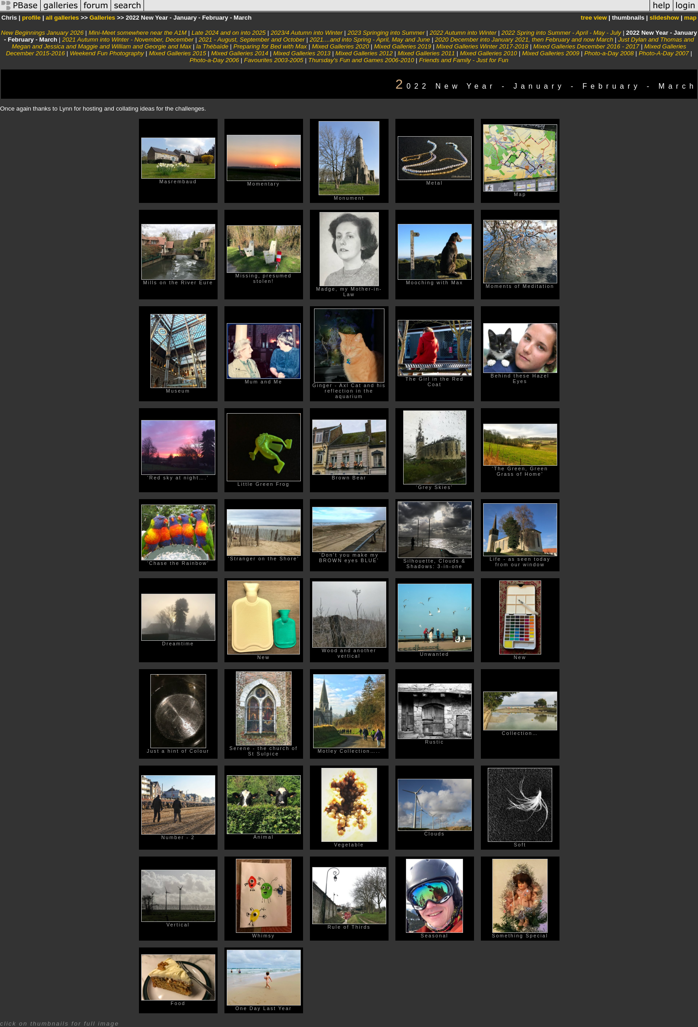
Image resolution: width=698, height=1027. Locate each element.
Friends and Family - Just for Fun (464, 60)
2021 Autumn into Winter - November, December (128, 39)
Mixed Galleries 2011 (426, 53)
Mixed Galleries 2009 (550, 53)
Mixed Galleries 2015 (177, 53)
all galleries (62, 17)
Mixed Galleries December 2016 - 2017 (586, 46)
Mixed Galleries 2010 (488, 53)
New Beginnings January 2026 (42, 32)
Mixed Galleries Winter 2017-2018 (482, 46)
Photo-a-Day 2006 (214, 60)
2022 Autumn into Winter (463, 32)
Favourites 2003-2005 (274, 60)
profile (31, 17)
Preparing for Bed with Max (270, 46)
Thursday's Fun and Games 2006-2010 (361, 60)
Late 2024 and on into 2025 (229, 32)
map (690, 17)
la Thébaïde (212, 46)
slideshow (664, 17)
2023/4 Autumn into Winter (306, 32)
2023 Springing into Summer (386, 32)
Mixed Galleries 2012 (364, 53)
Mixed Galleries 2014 (239, 53)
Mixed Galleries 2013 (301, 53)
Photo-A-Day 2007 (664, 53)
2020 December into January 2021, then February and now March (524, 39)
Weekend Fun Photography (107, 53)
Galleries (102, 17)
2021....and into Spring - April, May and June (370, 39)
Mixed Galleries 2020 (340, 46)
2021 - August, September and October (251, 39)
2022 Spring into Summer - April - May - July (561, 32)
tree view (594, 17)
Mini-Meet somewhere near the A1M (137, 32)
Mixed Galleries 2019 (402, 46)
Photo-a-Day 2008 (609, 53)
